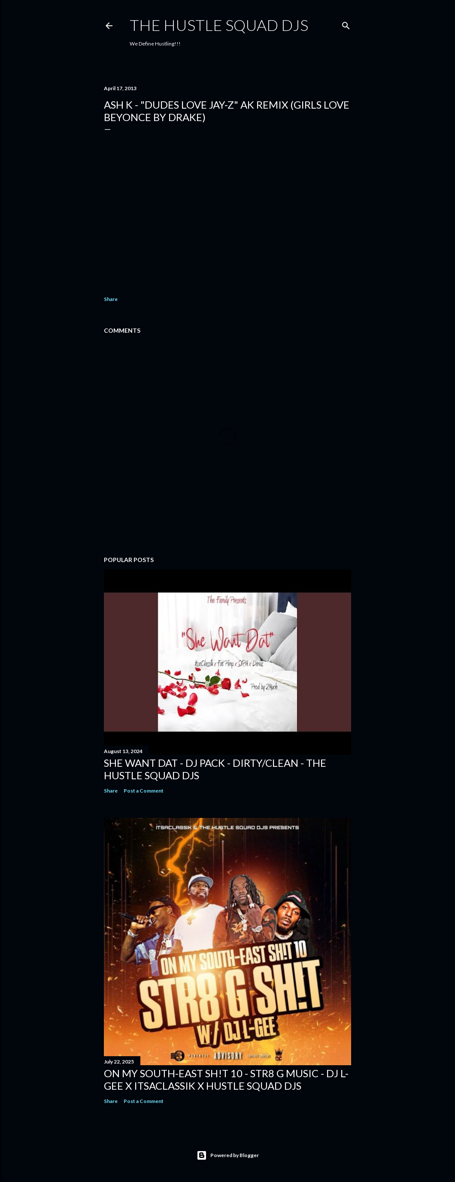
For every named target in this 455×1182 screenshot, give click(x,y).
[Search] (346, 23)
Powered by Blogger (228, 1155)
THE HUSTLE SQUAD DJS (219, 24)
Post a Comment (144, 790)
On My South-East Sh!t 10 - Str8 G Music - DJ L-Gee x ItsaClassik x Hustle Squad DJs (226, 1079)
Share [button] (111, 299)
